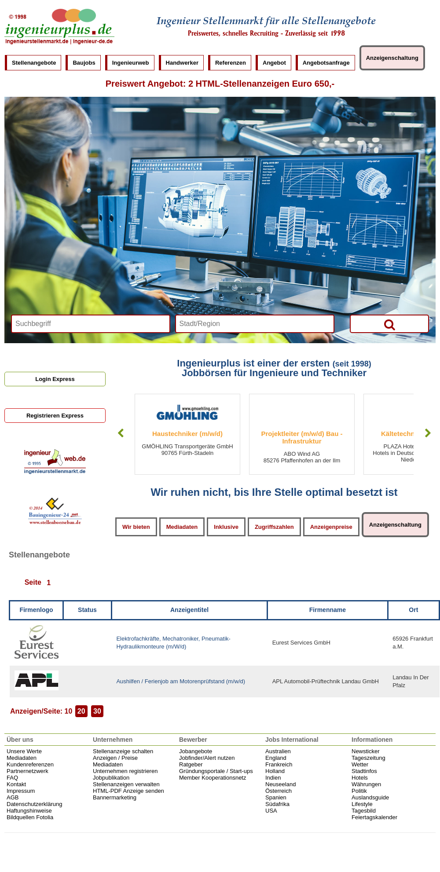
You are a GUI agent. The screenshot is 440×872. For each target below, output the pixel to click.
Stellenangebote (34, 62)
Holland (275, 771)
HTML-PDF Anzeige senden (128, 791)
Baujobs (84, 62)
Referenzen (230, 62)
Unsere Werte (24, 751)
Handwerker (182, 62)
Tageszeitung (368, 758)
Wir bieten (136, 527)
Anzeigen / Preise (115, 758)
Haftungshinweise (29, 810)
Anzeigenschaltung (392, 58)
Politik (359, 791)
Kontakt (16, 784)
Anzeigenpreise (331, 527)
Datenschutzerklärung (34, 804)
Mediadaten (182, 527)
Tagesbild (364, 810)
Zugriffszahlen (274, 527)
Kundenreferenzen (30, 764)
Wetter (360, 764)
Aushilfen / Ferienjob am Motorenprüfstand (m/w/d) (180, 681)
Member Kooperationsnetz (212, 777)
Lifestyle (362, 804)
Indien (273, 777)
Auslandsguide (370, 797)
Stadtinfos (364, 771)
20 (81, 711)
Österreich (278, 791)
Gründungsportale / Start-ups (216, 771)
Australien (278, 751)
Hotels (360, 777)
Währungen (366, 784)
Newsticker (366, 751)
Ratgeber (190, 764)
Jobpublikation (111, 777)
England (275, 758)
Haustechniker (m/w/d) (187, 433)
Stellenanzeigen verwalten (126, 784)
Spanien (275, 797)
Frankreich (278, 764)
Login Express (55, 379)
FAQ (12, 777)
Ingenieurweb (130, 62)
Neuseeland (280, 784)
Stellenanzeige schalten (123, 751)
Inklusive (226, 527)
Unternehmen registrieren (125, 771)
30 (97, 711)
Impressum (21, 791)
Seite (33, 582)
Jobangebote (195, 751)
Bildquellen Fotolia (30, 817)
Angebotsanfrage (326, 62)
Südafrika (277, 804)
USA (271, 810)
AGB (12, 797)
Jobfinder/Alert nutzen (207, 758)
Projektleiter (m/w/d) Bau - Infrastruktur (301, 437)
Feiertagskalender (374, 817)
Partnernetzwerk (27, 771)
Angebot (274, 62)
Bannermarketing (114, 797)
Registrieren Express (55, 415)
